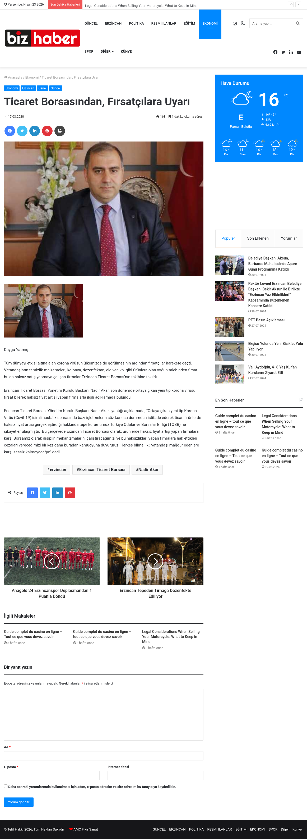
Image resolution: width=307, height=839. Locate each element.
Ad (7, 747)
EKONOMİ (210, 23)
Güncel (56, 88)
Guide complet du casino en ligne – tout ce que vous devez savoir (235, 421)
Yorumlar (289, 238)
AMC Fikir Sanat (85, 829)
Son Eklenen (258, 238)
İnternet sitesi (118, 767)
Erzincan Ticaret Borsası (102, 469)
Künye (126, 51)
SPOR (89, 51)
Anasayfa (13, 77)
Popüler (228, 238)
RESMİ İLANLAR (163, 23)
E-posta (11, 767)
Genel (42, 88)
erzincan (58, 469)
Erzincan (28, 88)
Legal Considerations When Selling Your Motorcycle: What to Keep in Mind (171, 637)
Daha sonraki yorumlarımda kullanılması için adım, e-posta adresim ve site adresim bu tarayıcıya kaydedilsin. (92, 787)
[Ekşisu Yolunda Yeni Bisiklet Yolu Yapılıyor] (229, 351)
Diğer (106, 51)
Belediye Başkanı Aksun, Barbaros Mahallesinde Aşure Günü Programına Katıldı (272, 263)
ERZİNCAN (113, 23)
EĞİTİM (189, 23)
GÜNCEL (91, 23)
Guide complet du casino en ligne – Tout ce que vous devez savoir (235, 455)
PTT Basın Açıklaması (266, 320)
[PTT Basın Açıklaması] (229, 327)
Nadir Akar (148, 469)
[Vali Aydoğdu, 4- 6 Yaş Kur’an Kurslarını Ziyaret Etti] (229, 374)
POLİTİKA (136, 23)
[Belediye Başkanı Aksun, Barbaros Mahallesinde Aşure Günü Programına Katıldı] (229, 265)
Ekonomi (32, 77)
